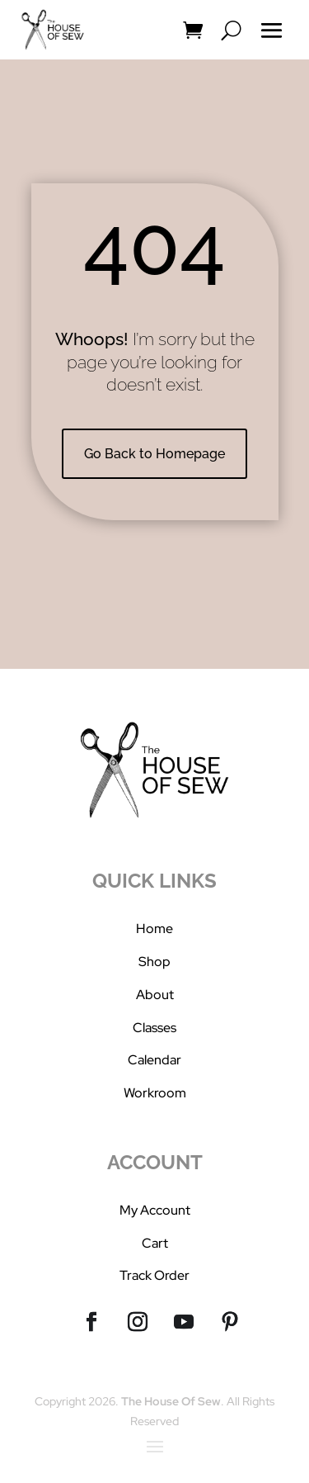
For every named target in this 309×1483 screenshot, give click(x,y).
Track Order (154, 1275)
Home (154, 928)
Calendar (154, 1059)
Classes (154, 1027)
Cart (155, 1243)
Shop (154, 961)
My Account (154, 1210)
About (155, 994)
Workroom (155, 1093)
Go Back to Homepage (154, 454)
